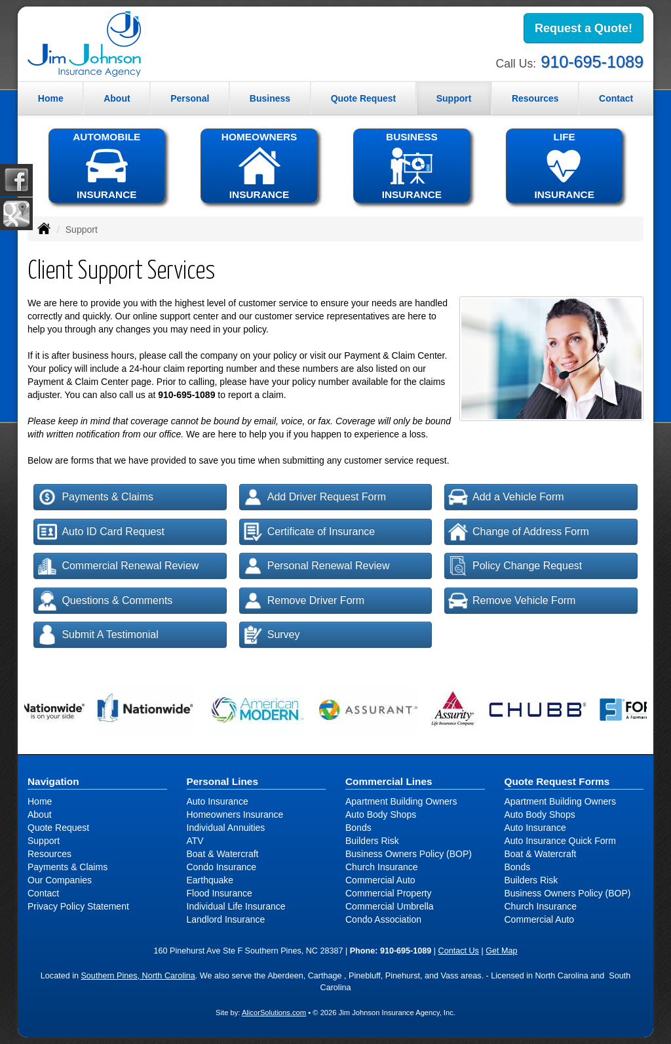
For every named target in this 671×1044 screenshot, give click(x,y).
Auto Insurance (217, 801)
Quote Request (58, 827)
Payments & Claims (95, 497)
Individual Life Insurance (236, 906)
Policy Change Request (515, 566)
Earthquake (210, 880)
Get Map (501, 950)
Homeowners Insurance (235, 814)
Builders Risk (372, 840)
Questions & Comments (104, 601)
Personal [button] (189, 98)
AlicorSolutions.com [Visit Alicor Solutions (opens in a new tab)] (274, 1012)
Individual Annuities (226, 827)
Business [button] (270, 98)
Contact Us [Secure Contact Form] (458, 950)
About (117, 98)
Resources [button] (535, 98)
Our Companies (60, 880)
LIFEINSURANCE (564, 165)
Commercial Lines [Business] (388, 781)
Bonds (358, 827)
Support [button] (454, 98)
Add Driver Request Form (314, 497)
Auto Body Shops (380, 814)
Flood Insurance (219, 893)
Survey (271, 635)
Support (44, 840)
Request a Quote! (583, 28)
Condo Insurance (222, 867)
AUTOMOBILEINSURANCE (106, 165)
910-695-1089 (592, 61)
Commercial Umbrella (389, 906)
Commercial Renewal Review (118, 566)
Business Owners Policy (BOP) (408, 854)
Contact (616, 98)
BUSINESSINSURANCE (411, 165)
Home (51, 98)
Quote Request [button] (363, 98)
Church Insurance (381, 867)
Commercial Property (388, 893)
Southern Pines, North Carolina (138, 975)
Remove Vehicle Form (511, 601)
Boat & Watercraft (223, 854)
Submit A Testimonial (97, 635)
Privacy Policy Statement (78, 906)
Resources (49, 854)
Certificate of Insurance (309, 532)
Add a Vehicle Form (506, 497)
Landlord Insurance (226, 919)
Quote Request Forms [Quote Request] (557, 781)
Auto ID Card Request (100, 532)
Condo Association (383, 919)
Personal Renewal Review (316, 566)
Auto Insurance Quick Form (560, 840)
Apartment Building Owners (401, 801)
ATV (195, 840)
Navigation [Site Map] (53, 781)
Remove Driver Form (303, 601)
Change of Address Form (518, 532)
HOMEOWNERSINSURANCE (258, 165)
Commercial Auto (380, 880)
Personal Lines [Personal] (223, 781)
